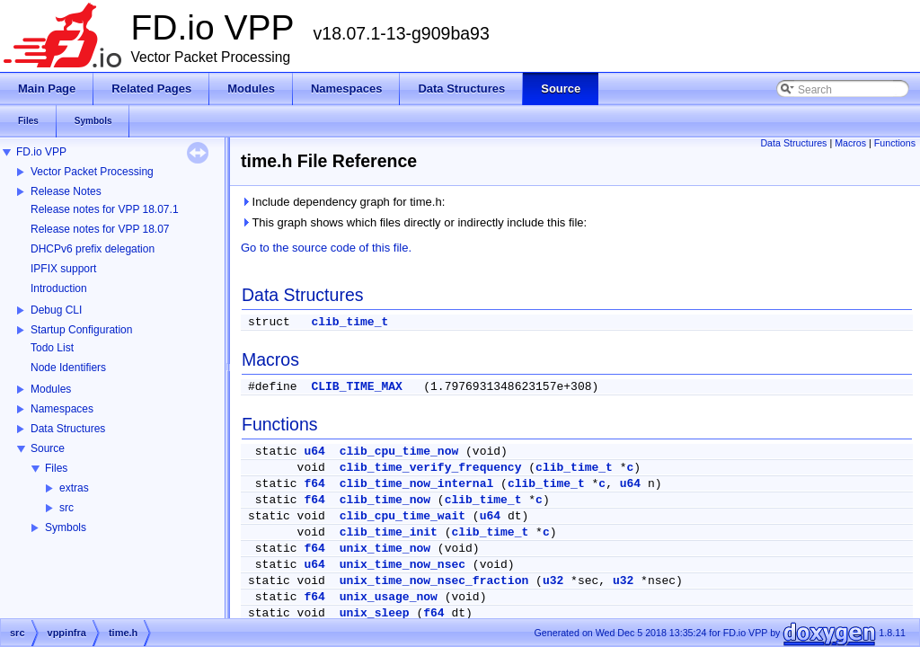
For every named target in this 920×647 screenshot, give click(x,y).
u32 (553, 581)
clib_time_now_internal (417, 484)
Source (48, 448)
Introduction (59, 288)
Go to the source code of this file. (326, 247)
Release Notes (66, 191)
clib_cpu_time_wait (402, 516)
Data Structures (68, 428)
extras (74, 488)
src (66, 507)
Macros (850, 142)
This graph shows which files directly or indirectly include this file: (414, 222)
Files (56, 468)
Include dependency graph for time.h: (343, 201)
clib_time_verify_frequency (431, 467)
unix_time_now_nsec (402, 565)
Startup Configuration (81, 330)
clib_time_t (349, 322)
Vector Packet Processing (92, 171)
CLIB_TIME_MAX (356, 387)
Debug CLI (56, 310)
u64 (314, 451)
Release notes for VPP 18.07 (100, 229)
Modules (51, 389)
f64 (314, 484)
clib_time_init (389, 532)
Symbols (65, 527)
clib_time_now (385, 500)
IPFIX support (63, 268)
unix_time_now (385, 548)
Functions (895, 142)
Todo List (52, 347)
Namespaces (62, 409)
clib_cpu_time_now (399, 451)
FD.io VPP (41, 152)
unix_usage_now (389, 597)
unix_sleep (375, 613)
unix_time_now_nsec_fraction (434, 581)
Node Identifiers (68, 367)
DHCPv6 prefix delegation (93, 249)
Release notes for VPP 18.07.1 (105, 209)
